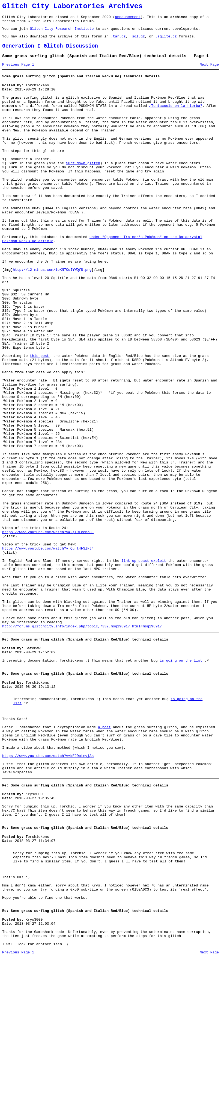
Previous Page (16, 71)
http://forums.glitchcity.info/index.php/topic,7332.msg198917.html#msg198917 (82, 742)
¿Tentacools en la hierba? (175, 118)
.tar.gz (118, 41)
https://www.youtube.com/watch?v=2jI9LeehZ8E (48, 629)
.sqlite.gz (166, 41)
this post (39, 418)
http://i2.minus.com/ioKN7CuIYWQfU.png (52, 314)
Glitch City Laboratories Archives (72, 7)
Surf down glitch (83, 186)
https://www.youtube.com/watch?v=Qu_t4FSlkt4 (48, 649)
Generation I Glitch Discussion (50, 51)
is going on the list (181, 780)
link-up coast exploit (143, 664)
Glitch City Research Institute (62, 32)
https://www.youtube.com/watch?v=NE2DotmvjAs (48, 890)
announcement (128, 19)
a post (104, 855)
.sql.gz (137, 41)
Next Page (209, 71)
